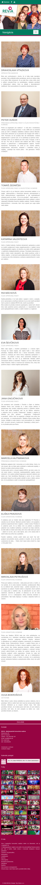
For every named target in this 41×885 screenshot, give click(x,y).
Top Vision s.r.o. (20, 883)
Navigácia (7, 32)
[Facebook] (11, 2)
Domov (5, 2)
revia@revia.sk (9, 738)
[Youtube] (14, 2)
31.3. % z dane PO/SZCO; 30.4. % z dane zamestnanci (23, 760)
